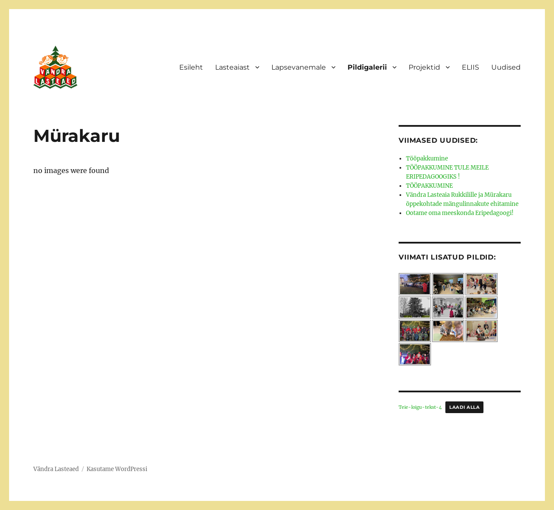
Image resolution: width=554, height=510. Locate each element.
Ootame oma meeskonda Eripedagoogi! (460, 213)
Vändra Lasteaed (56, 469)
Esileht (191, 67)
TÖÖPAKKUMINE (429, 185)
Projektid (424, 67)
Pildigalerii (367, 67)
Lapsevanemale (298, 67)
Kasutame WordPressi (117, 469)
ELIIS (470, 67)
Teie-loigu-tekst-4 (420, 407)
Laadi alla (464, 407)
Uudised (506, 67)
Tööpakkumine (427, 158)
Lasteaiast (232, 67)
